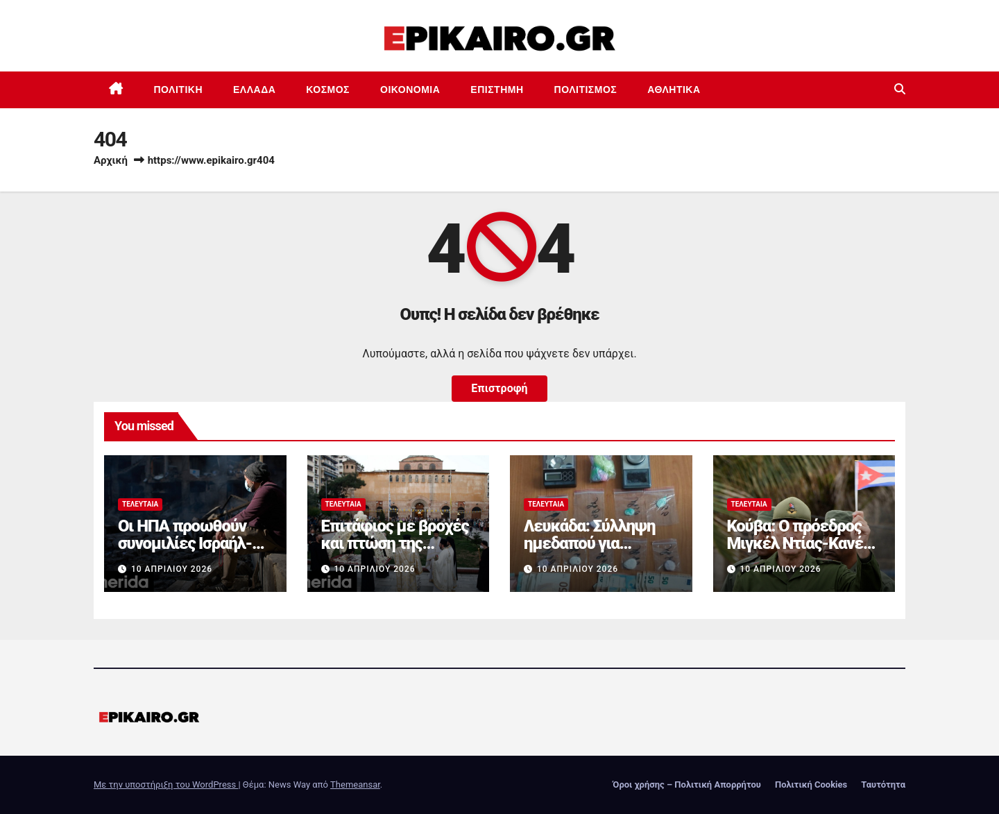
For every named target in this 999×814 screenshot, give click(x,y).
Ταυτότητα (883, 784)
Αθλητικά (673, 89)
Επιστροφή (499, 388)
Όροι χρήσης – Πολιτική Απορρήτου (687, 784)
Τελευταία (140, 504)
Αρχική (111, 160)
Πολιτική (178, 89)
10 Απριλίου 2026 (171, 569)
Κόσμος (328, 89)
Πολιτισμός (585, 89)
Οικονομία (410, 89)
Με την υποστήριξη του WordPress (166, 784)
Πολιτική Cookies (811, 784)
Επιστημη (496, 89)
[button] (899, 89)
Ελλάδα (254, 89)
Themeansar (355, 784)
